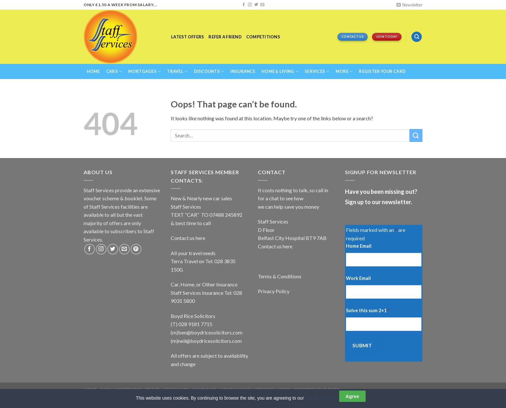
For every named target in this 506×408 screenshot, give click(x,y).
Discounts (209, 71)
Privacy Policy (273, 291)
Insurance (242, 71)
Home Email (358, 246)
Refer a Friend (225, 36)
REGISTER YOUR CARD (382, 71)
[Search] (416, 37)
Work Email (358, 278)
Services (317, 71)
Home (93, 71)
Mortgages (144, 71)
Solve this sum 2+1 (367, 310)
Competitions (263, 36)
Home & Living (280, 71)
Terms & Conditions (279, 276)
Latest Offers (187, 36)
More (344, 71)
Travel (177, 71)
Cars (114, 71)
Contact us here (188, 238)
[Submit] (416, 135)
